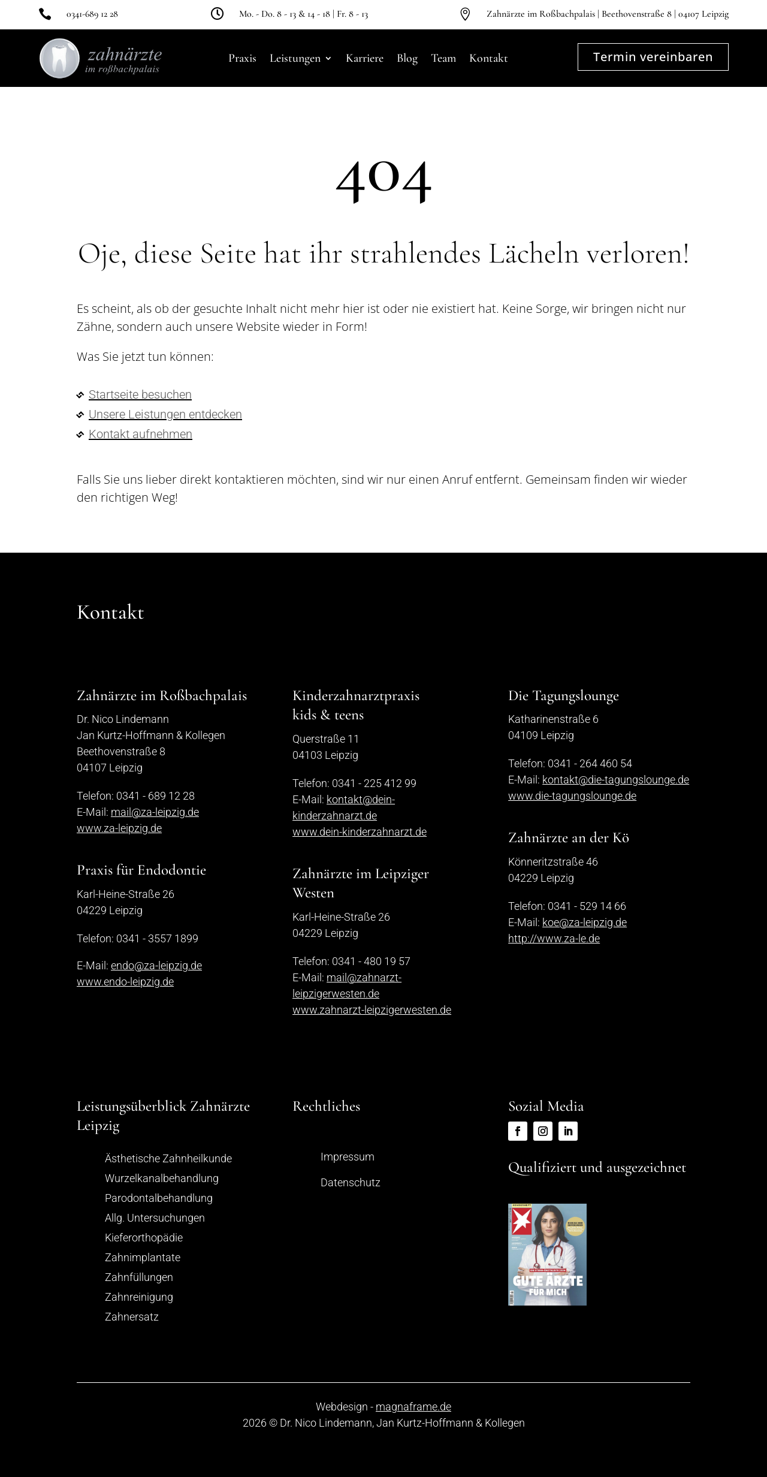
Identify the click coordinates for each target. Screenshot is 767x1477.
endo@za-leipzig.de (156, 965)
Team (443, 58)
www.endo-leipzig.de (125, 981)
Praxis (242, 58)
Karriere (365, 58)
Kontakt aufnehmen (140, 434)
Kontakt (488, 58)
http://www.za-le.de (554, 938)
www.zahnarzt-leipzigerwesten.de (371, 1009)
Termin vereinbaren (653, 57)
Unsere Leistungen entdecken (165, 414)
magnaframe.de (413, 1406)
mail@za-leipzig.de (155, 812)
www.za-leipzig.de (119, 828)
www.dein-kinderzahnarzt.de (359, 831)
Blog (407, 58)
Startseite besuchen (140, 394)
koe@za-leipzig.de (584, 922)
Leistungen (295, 58)
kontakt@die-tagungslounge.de (615, 779)
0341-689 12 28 (92, 14)
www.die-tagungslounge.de (572, 795)
